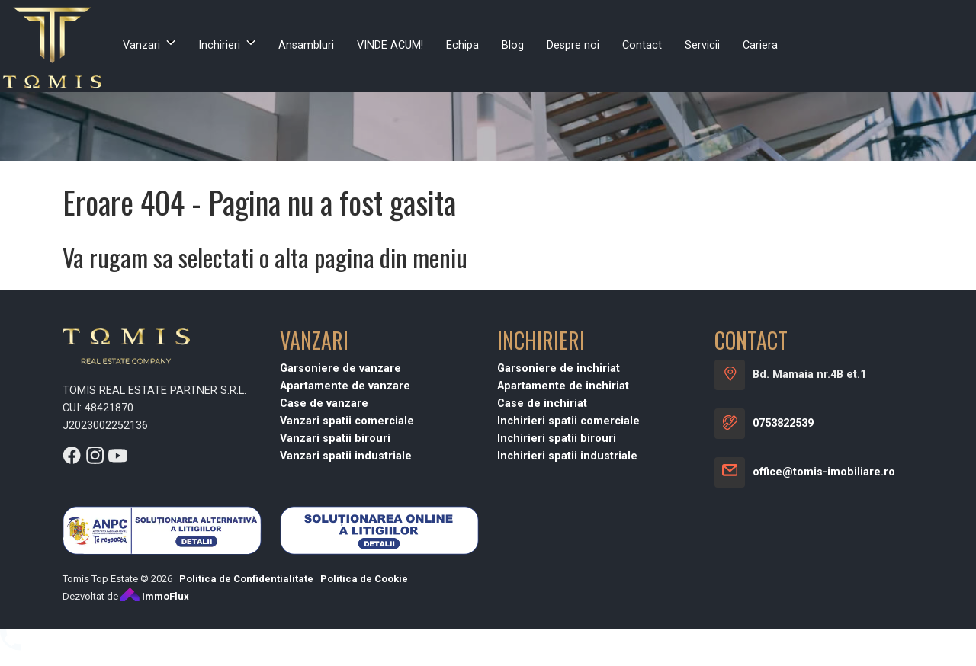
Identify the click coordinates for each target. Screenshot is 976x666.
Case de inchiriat (542, 403)
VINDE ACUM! (390, 45)
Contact (642, 45)
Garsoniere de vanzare (340, 368)
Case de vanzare (324, 403)
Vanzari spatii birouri (335, 438)
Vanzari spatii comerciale (347, 421)
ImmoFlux (154, 596)
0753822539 (783, 423)
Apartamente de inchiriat (563, 385)
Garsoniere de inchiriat (558, 368)
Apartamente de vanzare (345, 385)
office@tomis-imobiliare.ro (824, 472)
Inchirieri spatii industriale (567, 456)
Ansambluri (306, 45)
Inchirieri (219, 45)
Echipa (462, 45)
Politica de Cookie (364, 578)
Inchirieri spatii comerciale (568, 421)
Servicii (702, 45)
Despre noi (573, 45)
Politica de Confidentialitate (246, 578)
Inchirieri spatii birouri (556, 438)
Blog (513, 45)
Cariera (760, 45)
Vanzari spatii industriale (346, 456)
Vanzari (141, 45)
